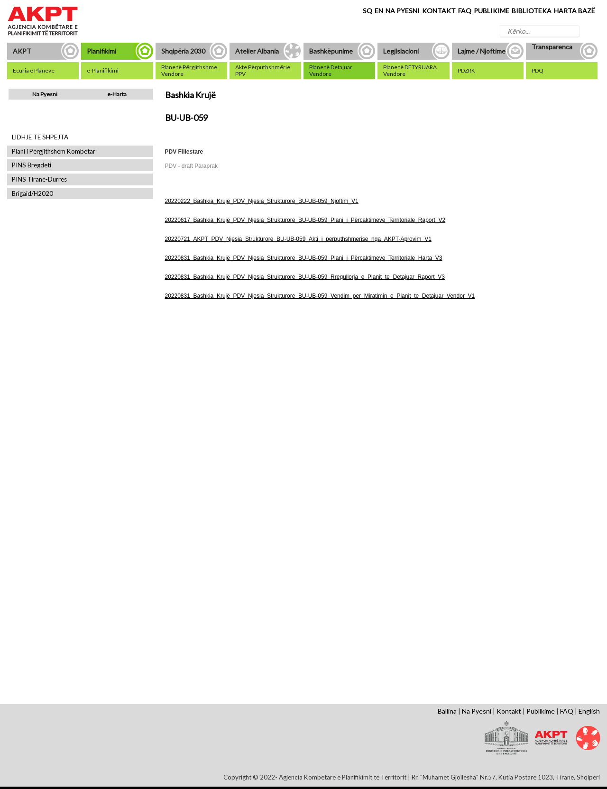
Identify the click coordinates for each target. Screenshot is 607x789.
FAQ (464, 11)
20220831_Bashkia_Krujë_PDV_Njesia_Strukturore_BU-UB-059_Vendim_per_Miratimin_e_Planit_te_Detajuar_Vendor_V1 (320, 296)
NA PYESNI (403, 11)
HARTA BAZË (574, 11)
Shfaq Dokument (198, 389)
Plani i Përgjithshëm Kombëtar (53, 151)
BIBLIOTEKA (532, 11)
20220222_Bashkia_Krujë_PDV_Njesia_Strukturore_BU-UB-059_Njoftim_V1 (262, 201)
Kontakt (509, 711)
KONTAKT (439, 11)
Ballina (447, 711)
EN (379, 11)
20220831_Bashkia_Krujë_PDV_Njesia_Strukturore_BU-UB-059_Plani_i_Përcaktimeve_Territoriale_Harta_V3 (303, 258)
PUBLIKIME (491, 11)
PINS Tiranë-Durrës (39, 179)
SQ (367, 11)
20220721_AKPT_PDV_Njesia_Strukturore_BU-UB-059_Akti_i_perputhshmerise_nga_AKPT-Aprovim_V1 (298, 239)
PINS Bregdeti (31, 165)
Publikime (540, 711)
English (589, 711)
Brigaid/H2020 (32, 193)
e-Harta (117, 94)
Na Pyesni (44, 94)
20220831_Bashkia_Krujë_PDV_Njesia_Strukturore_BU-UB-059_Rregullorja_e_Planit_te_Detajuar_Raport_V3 (305, 277)
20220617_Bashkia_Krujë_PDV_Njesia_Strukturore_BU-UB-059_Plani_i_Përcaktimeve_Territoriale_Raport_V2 (305, 220)
